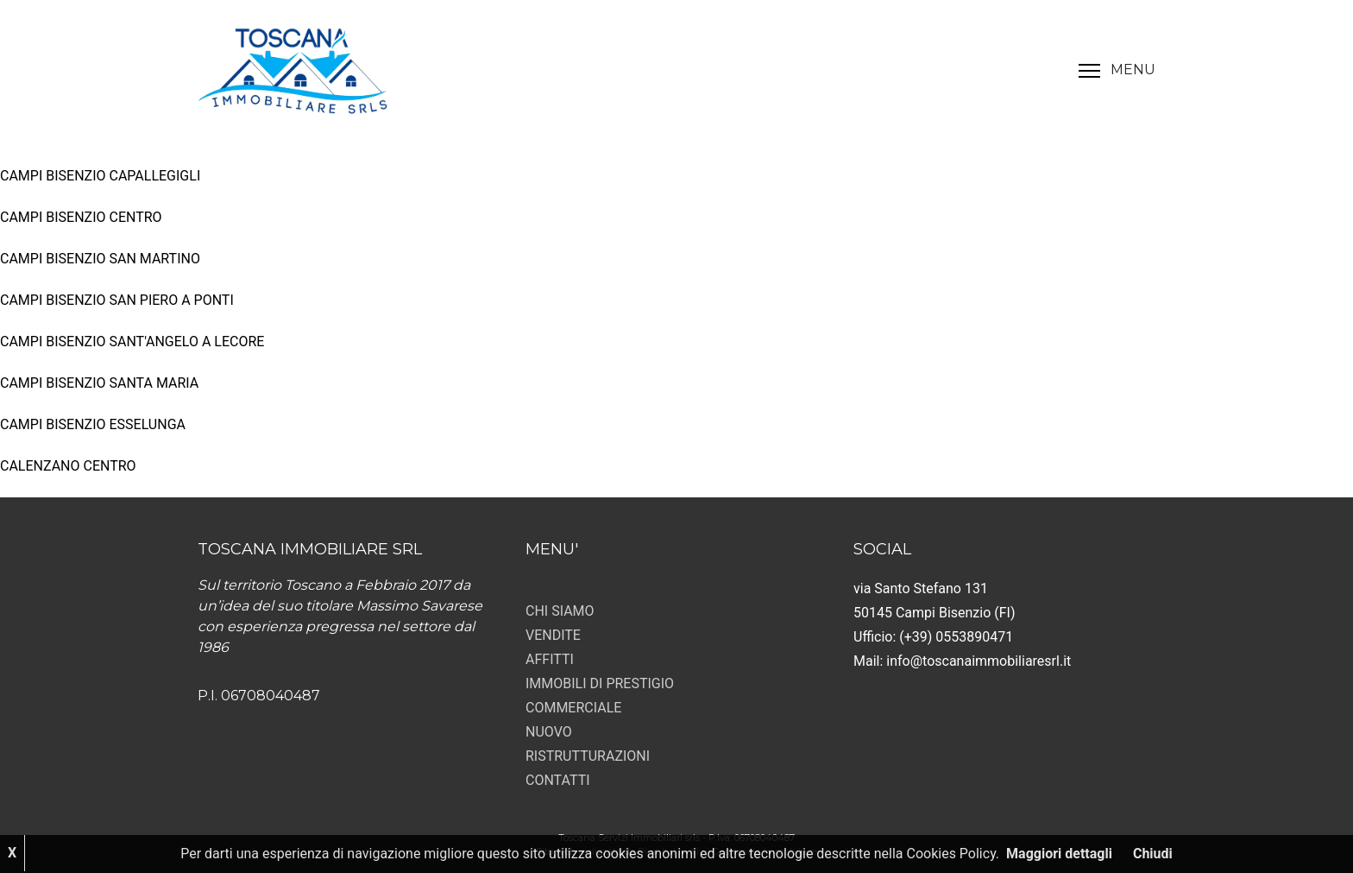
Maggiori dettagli (1059, 853)
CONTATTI (557, 780)
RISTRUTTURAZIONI (587, 756)
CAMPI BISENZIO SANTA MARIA (99, 383)
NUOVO (548, 732)
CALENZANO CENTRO (68, 466)
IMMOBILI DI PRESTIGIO (599, 683)
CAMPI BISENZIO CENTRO (81, 217)
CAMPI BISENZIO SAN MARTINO (100, 258)
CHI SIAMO (560, 611)
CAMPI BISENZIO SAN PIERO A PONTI (117, 300)
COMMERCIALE (573, 707)
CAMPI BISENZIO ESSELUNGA (93, 424)
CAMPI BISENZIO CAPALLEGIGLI (100, 176)
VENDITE (553, 635)
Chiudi (1153, 853)
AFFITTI (549, 659)
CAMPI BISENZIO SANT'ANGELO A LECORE (132, 341)
